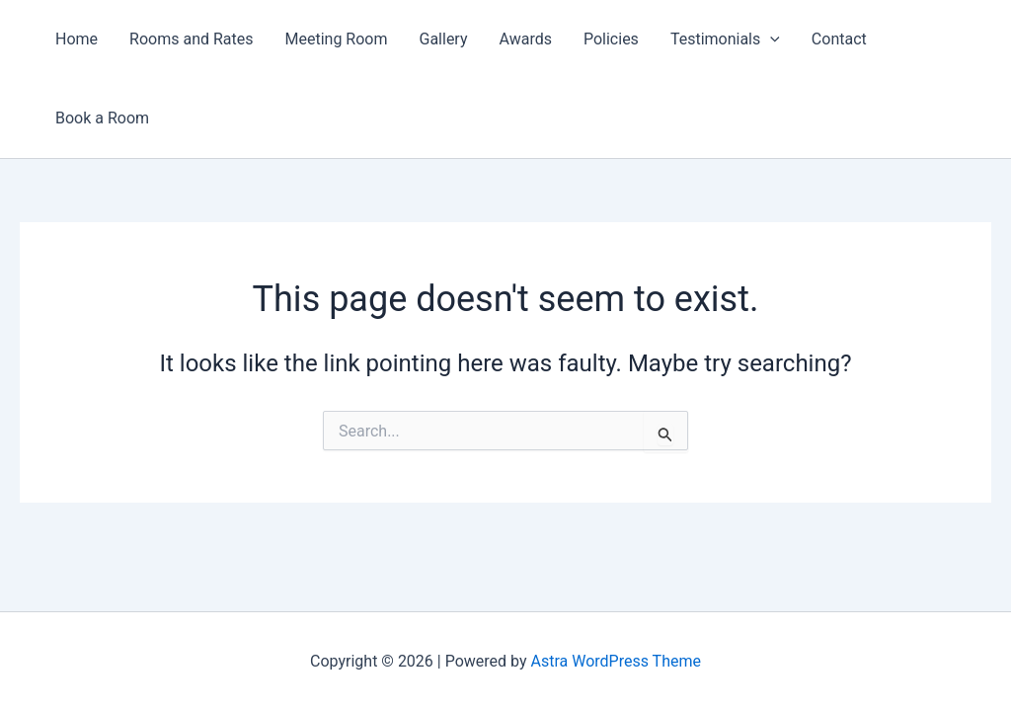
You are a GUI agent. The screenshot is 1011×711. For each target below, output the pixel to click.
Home (76, 39)
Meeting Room (336, 39)
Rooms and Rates (191, 39)
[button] (770, 39)
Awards (526, 39)
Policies (611, 39)
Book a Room (102, 118)
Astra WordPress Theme (616, 661)
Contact (839, 39)
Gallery (444, 39)
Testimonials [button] (725, 39)
